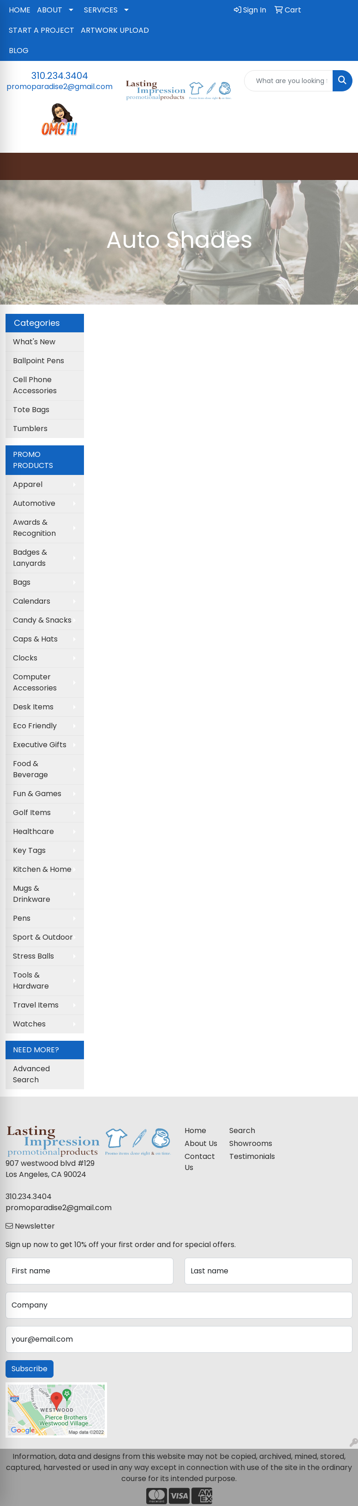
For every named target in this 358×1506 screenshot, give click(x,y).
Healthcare (33, 831)
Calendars (31, 601)
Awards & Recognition (34, 528)
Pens (21, 918)
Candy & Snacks (42, 620)
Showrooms (246, 1143)
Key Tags (29, 850)
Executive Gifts (39, 744)
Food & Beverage (30, 769)
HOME (19, 10)
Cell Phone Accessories (35, 385)
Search (242, 1130)
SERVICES (101, 10)
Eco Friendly (35, 725)
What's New (34, 341)
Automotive (34, 503)
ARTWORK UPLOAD (115, 30)
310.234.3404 (59, 75)
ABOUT (49, 10)
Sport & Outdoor (43, 937)
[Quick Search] (288, 80)
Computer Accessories (35, 682)
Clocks (25, 658)
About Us (201, 1143)
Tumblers (30, 428)
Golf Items (32, 812)
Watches (29, 1024)
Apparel (27, 484)
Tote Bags (31, 409)
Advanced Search (31, 1074)
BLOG (19, 50)
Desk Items (33, 707)
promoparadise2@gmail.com (59, 86)
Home (195, 1130)
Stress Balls (33, 956)
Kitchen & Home (42, 869)
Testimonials (246, 1156)
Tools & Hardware (31, 980)
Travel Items (36, 1005)
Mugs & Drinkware (31, 894)
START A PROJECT (41, 30)
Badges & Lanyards (30, 558)
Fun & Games (37, 793)
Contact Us (200, 1162)
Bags (21, 582)
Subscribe (30, 1368)
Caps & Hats (35, 639)
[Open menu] (339, 166)
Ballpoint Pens (38, 360)
